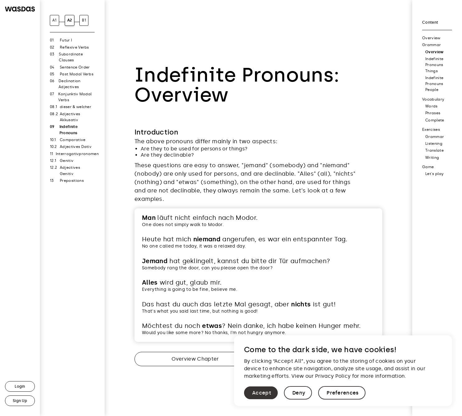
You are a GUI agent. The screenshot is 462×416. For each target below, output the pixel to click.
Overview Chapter (195, 359)
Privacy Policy (333, 376)
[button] (261, 392)
